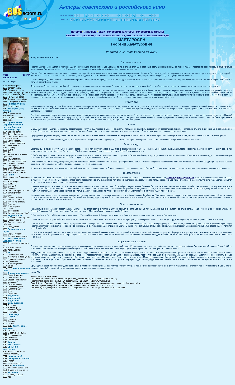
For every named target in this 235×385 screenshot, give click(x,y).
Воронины (18, 365)
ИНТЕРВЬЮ (90, 32)
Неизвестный (15, 356)
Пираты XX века (16, 104)
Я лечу (11, 317)
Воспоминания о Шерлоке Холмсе (14, 239)
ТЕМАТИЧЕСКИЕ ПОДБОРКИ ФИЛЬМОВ (124, 35)
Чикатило (13, 372)
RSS (38, 18)
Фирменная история (18, 273)
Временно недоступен (11, 348)
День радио (14, 314)
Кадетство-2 (14, 298)
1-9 (152, 20)
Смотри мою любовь (19, 358)
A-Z (156, 15)
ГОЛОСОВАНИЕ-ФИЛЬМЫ (150, 32)
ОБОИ (102, 32)
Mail (30, 19)
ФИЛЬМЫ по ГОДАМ (158, 35)
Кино (23, 10)
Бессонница (14, 344)
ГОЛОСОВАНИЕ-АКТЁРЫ (120, 32)
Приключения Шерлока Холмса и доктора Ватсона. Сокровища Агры (13, 126)
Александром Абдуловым (180, 177)
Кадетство (13, 295)
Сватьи (11, 342)
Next (10, 252)
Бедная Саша (15, 215)
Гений (11, 175)
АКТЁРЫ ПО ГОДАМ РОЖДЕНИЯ (83, 35)
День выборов (15, 303)
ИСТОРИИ (76, 32)
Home (25, 19)
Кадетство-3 (14, 300)
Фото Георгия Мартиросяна (16, 76)
